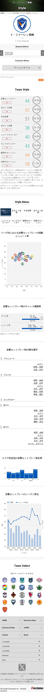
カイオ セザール (35, 444)
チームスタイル (22, 67)
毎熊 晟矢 (38, 394)
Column (5, 635)
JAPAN (26, 628)
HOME (2, 13)
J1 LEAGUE (5, 642)
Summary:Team (30, 620)
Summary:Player (8, 628)
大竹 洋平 (38, 389)
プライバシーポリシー (22, 674)
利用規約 (4, 674)
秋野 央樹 (38, 367)
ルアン (40, 364)
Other (4, 660)
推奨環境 (11, 674)
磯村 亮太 (38, 422)
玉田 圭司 (38, 370)
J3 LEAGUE (5, 651)
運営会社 (32, 674)
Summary (5, 655)
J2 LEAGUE (5, 646)
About (26, 635)
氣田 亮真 (38, 391)
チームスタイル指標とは (11, 177)
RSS (41, 80)
